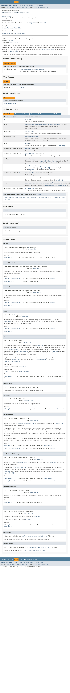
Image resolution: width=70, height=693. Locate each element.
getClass (26, 197)
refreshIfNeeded (31, 173)
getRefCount (29, 154)
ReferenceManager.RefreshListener (32, 69)
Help (36, 2)
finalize (18, 197)
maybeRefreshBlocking (33, 166)
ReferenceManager (10, 103)
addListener (29, 124)
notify (41, 197)
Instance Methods (21, 114)
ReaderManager (7, 33)
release (28, 178)
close (27, 143)
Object (10, 40)
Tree (24, 2)
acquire (28, 119)
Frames (22, 5)
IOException (32, 249)
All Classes (39, 5)
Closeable (5, 28)
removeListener (30, 183)
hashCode (34, 197)
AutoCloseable (16, 28)
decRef (27, 148)
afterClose (29, 131)
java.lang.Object (7, 16)
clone (6, 197)
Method (24, 7)
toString (57, 197)
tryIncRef (28, 188)
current (22, 87)
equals (11, 197)
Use (21, 2)
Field (13, 7)
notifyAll (48, 197)
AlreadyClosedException (12, 278)
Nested (9, 7)
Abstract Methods (37, 114)
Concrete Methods (53, 114)
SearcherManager (19, 33)
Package (10, 2)
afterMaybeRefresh (31, 136)
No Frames (29, 5)
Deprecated (30, 2)
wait (63, 197)
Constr (19, 7)
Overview (4, 2)
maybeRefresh (30, 159)
